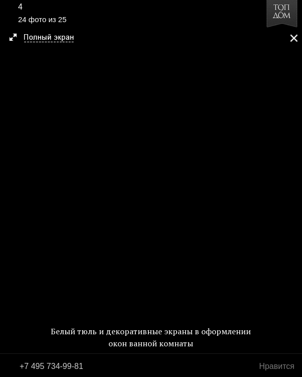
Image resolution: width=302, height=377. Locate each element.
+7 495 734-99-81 (51, 366)
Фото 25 (291, 188)
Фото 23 (11, 188)
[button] (46, 38)
